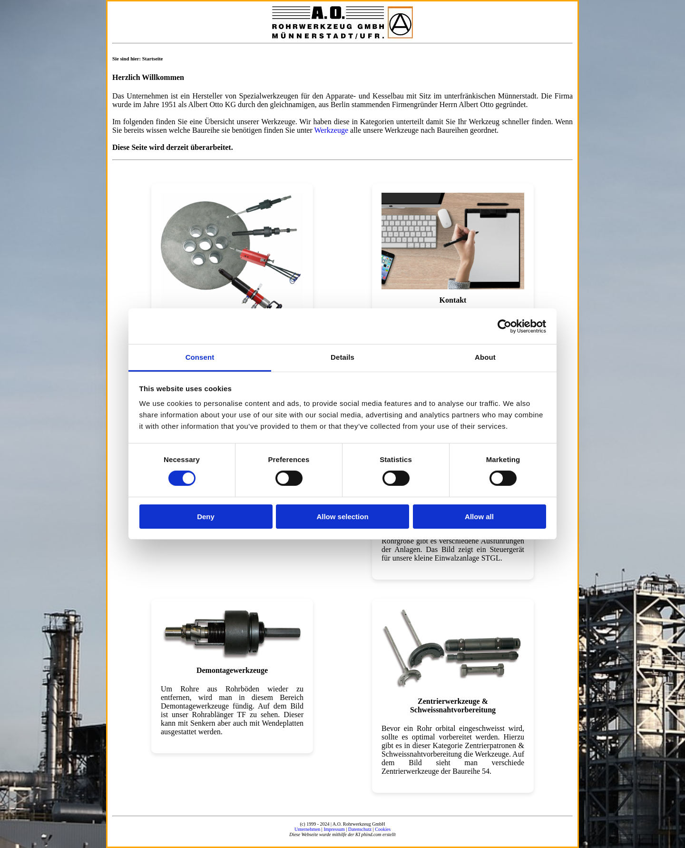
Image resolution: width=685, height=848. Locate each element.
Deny (206, 517)
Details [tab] (342, 357)
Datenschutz (360, 829)
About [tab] (485, 357)
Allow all (479, 517)
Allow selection (342, 517)
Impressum (333, 829)
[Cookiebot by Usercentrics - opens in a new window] (504, 326)
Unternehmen (307, 829)
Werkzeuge (331, 130)
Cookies (383, 829)
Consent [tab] (200, 357)
